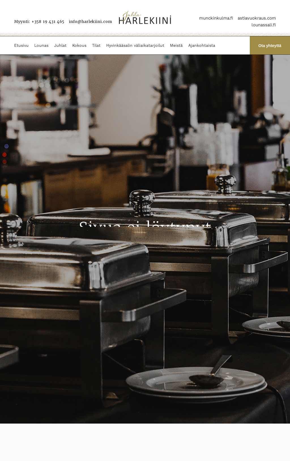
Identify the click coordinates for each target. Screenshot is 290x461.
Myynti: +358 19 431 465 (39, 21)
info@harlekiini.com (90, 21)
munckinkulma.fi (216, 18)
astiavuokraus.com (257, 18)
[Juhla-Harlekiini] (145, 18)
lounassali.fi (263, 25)
